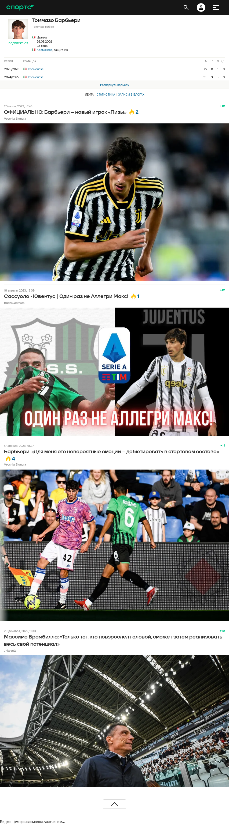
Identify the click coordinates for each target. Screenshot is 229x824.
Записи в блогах (131, 94)
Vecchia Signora (15, 118)
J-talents (10, 650)
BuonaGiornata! (14, 303)
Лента (89, 94)
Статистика (106, 94)
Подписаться (18, 43)
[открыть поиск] (186, 7)
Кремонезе (44, 50)
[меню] (216, 7)
